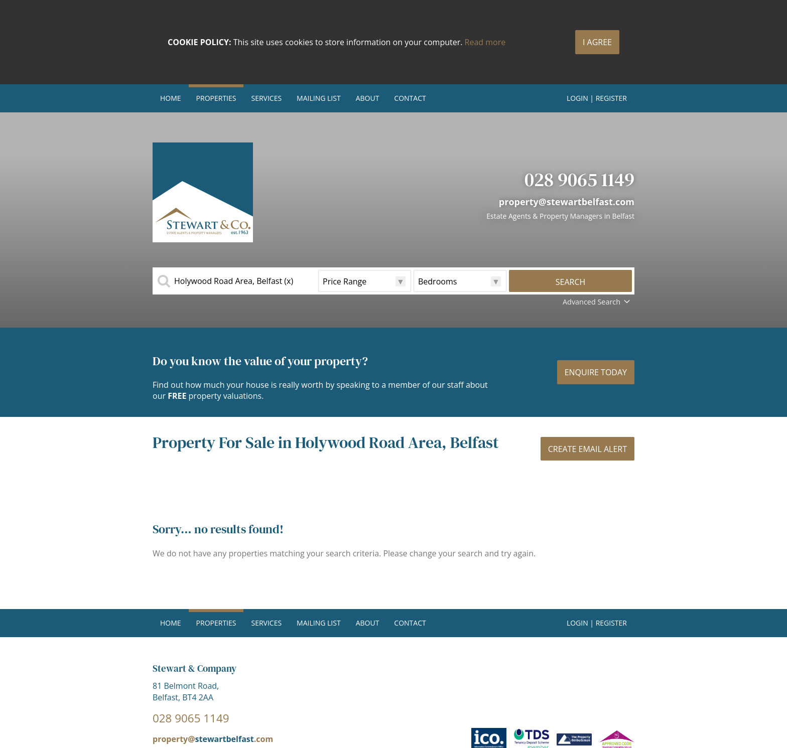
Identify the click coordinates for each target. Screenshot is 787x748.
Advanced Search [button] (597, 302)
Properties (216, 98)
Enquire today (596, 372)
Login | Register (597, 98)
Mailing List (319, 98)
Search (571, 281)
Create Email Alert (587, 449)
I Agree (597, 42)
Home (170, 98)
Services (266, 98)
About (367, 98)
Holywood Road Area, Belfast (233, 281)
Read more (485, 42)
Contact (410, 98)
